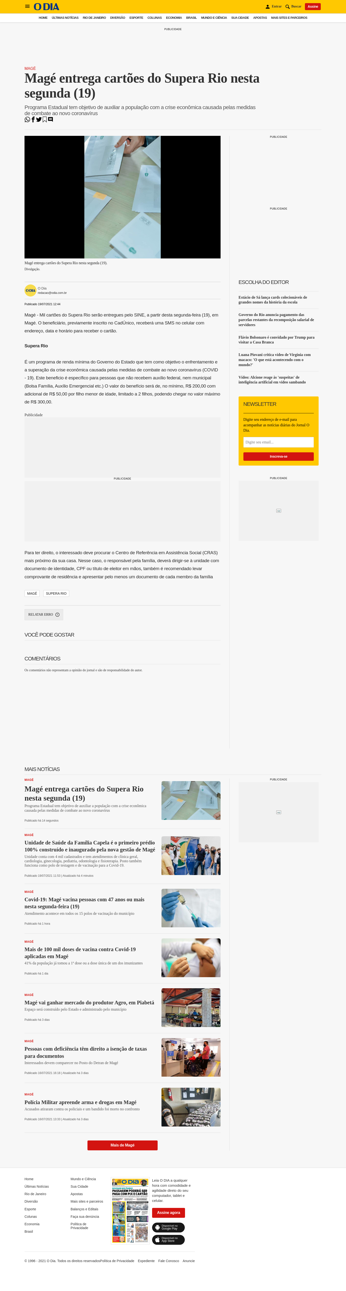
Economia (174, 18)
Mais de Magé (122, 1145)
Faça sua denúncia (85, 1217)
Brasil (191, 18)
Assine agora (168, 1213)
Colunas (155, 18)
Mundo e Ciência (214, 18)
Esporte (136, 18)
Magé (30, 68)
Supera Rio (56, 593)
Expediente (146, 1261)
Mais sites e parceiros (289, 18)
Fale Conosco (168, 1261)
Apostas (260, 18)
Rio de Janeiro (94, 18)
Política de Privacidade (79, 1226)
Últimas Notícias (65, 18)
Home (43, 18)
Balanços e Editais (84, 1209)
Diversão (117, 18)
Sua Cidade (240, 18)
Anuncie (189, 1261)
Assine (313, 6)
